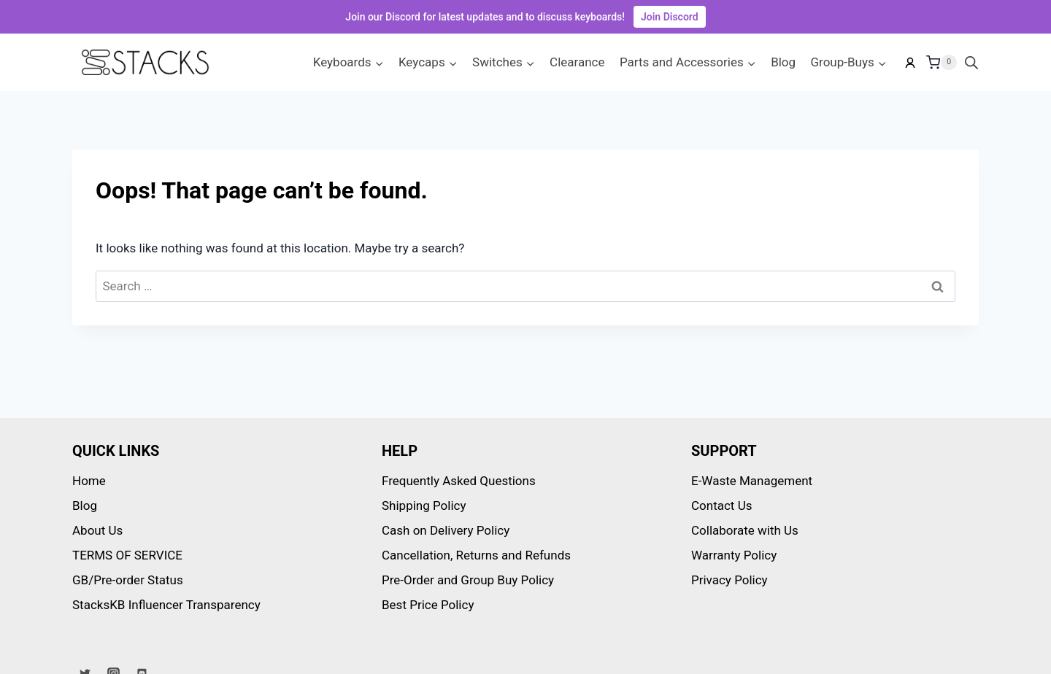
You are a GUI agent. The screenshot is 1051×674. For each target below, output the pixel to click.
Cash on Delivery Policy (445, 530)
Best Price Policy (428, 604)
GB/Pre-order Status (127, 580)
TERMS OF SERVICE (127, 555)
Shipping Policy (424, 505)
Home (89, 480)
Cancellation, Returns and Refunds (476, 555)
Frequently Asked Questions (459, 480)
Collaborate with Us (744, 530)
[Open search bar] (971, 62)
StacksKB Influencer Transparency (166, 604)
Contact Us (721, 505)
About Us (97, 530)
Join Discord (669, 17)
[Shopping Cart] (941, 63)
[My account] (910, 62)
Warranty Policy (734, 555)
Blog (783, 62)
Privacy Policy (729, 580)
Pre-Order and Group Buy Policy (468, 580)
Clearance (577, 62)
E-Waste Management (751, 480)
